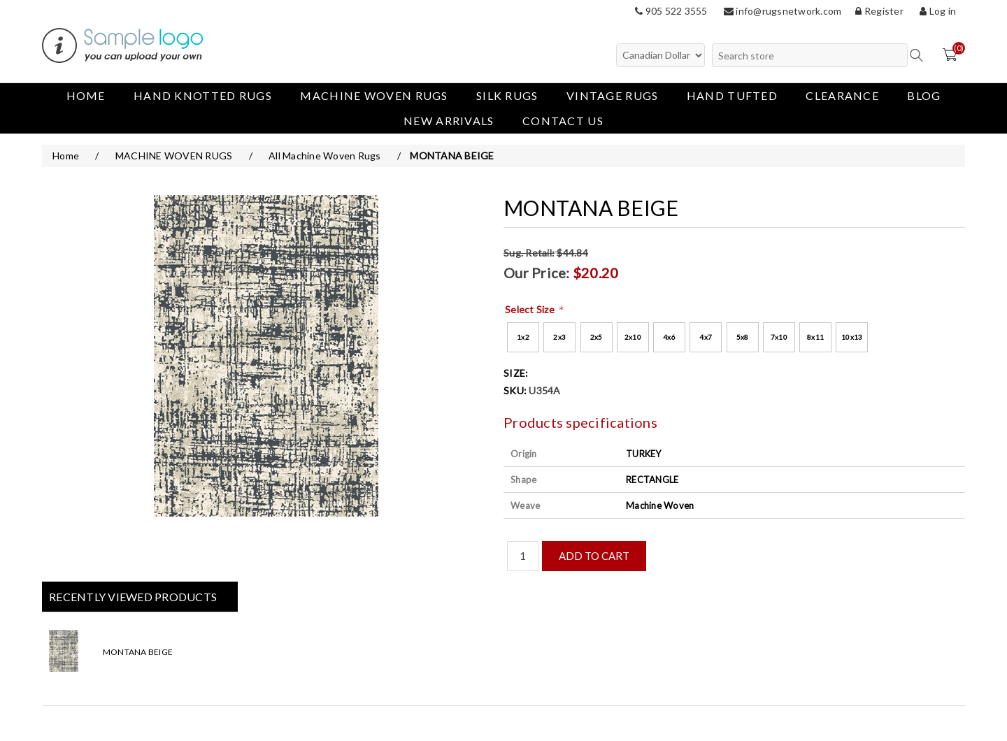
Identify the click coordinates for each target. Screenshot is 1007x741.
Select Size (531, 309)
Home (86, 95)
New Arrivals (448, 120)
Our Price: (536, 272)
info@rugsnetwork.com (783, 11)
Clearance (842, 95)
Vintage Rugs (612, 95)
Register (879, 11)
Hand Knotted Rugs (203, 95)
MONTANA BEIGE (138, 652)
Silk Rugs (507, 95)
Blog (924, 95)
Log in (938, 11)
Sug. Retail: (529, 253)
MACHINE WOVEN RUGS (374, 95)
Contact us (563, 120)
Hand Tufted (732, 95)
